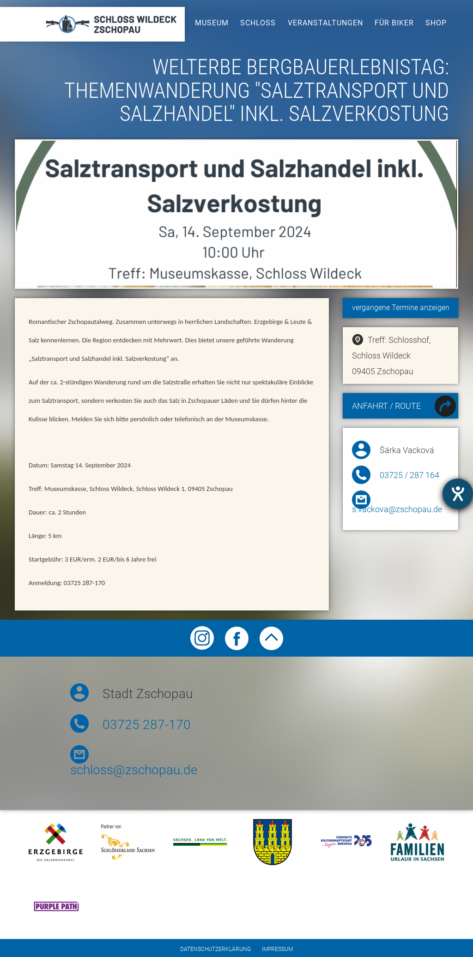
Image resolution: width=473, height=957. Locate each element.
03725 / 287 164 (409, 475)
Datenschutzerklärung (215, 949)
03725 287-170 (147, 724)
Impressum (277, 949)
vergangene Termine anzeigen (400, 307)
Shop (436, 22)
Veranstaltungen (325, 22)
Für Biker (394, 22)
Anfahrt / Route (404, 407)
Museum (212, 22)
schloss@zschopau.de (133, 770)
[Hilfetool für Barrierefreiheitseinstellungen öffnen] (458, 493)
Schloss (258, 22)
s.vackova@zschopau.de (397, 509)
